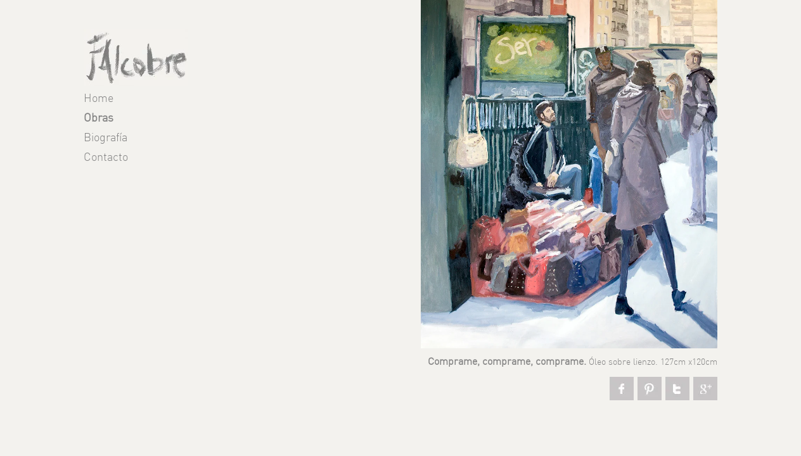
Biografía (105, 138)
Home (98, 99)
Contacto (106, 158)
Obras (98, 119)
